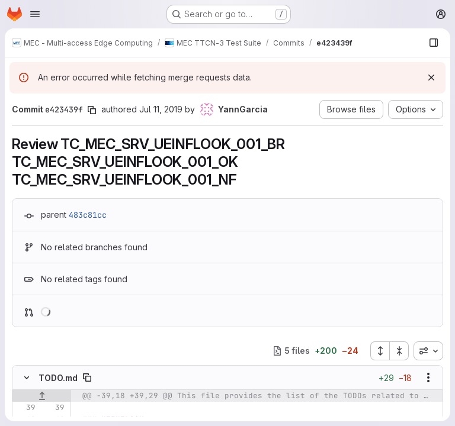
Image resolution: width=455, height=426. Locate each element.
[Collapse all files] (399, 350)
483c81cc (88, 214)
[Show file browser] (433, 42)
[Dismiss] (431, 77)
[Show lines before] (41, 396)
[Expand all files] (379, 350)
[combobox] (428, 350)
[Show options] (428, 377)
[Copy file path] (87, 377)
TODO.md (58, 378)
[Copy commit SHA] (92, 110)
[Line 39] (25, 408)
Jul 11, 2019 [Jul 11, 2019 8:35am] (160, 109)
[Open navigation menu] (34, 14)
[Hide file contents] (27, 377)
